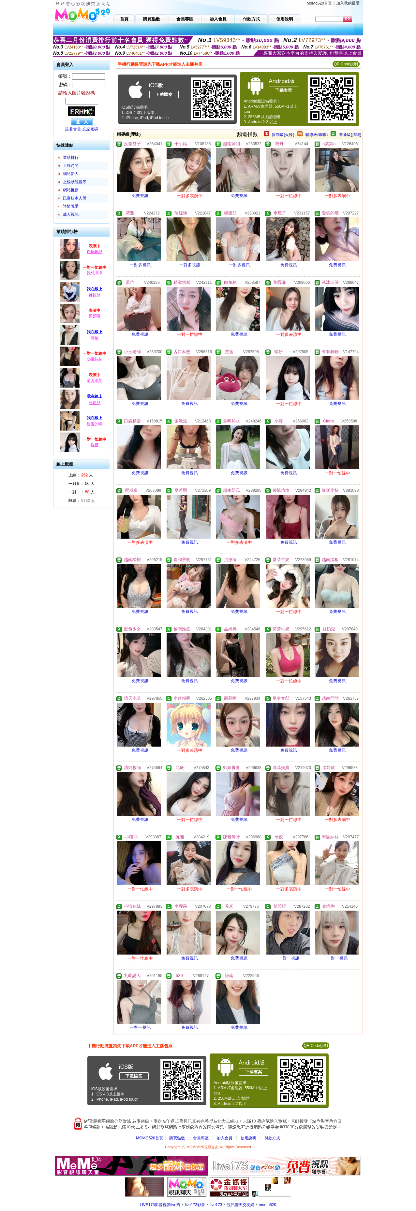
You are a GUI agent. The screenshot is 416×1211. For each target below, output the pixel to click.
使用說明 (248, 1138)
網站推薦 (71, 190)
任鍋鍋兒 (94, 251)
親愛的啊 (94, 424)
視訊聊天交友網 (240, 1205)
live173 (216, 1205)
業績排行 (71, 157)
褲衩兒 (94, 295)
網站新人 (71, 174)
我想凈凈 (94, 273)
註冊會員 (73, 129)
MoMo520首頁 (319, 3)
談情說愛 (71, 206)
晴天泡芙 (94, 380)
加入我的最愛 (348, 3)
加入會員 (224, 1138)
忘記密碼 (90, 129)
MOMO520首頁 (149, 1138)
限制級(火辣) (283, 134)
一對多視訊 (140, 265)
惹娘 (94, 338)
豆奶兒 (94, 402)
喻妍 (94, 445)
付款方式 (272, 1138)
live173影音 (195, 1205)
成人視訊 (71, 214)
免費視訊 (140, 195)
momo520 (267, 1205)
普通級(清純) (350, 134)
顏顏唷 (94, 316)
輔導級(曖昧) (316, 134)
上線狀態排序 (74, 182)
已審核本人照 (74, 198)
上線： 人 (80, 475)
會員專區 (201, 1138)
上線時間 (71, 165)
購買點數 (176, 1138)
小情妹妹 (94, 359)
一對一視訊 (289, 958)
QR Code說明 (346, 64)
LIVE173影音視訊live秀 (160, 1205)
